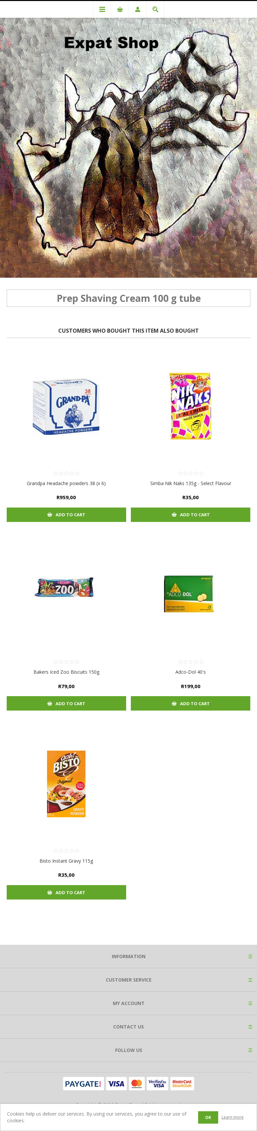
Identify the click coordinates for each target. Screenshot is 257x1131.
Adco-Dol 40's (190, 672)
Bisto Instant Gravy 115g (66, 861)
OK (208, 1117)
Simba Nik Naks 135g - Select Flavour (190, 483)
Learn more (233, 1117)
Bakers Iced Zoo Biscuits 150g (66, 672)
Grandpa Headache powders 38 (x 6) (66, 483)
